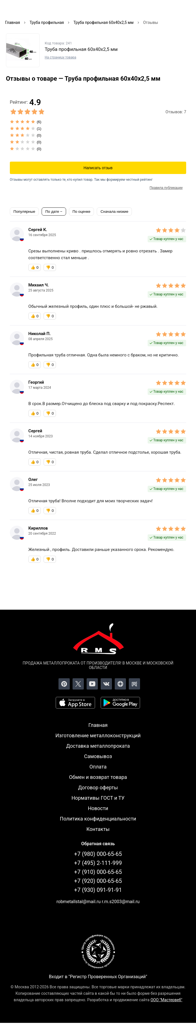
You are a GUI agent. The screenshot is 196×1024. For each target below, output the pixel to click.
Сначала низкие (114, 211)
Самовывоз (98, 756)
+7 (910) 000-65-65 (98, 872)
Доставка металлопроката (98, 746)
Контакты (98, 829)
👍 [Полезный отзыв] (35, 267)
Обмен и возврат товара (98, 777)
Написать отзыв (98, 168)
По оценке (82, 211)
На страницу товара (60, 57)
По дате (52, 211)
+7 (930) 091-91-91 (98, 890)
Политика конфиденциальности (98, 819)
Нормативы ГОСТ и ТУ (98, 798)
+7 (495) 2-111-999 (98, 863)
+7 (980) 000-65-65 (98, 854)
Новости (98, 808)
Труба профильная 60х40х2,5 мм (81, 49)
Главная (97, 725)
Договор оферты (98, 787)
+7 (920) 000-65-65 (98, 881)
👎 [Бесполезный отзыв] (50, 267)
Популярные (24, 211)
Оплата (98, 767)
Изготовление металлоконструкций (98, 735)
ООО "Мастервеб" (166, 1000)
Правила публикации (166, 188)
